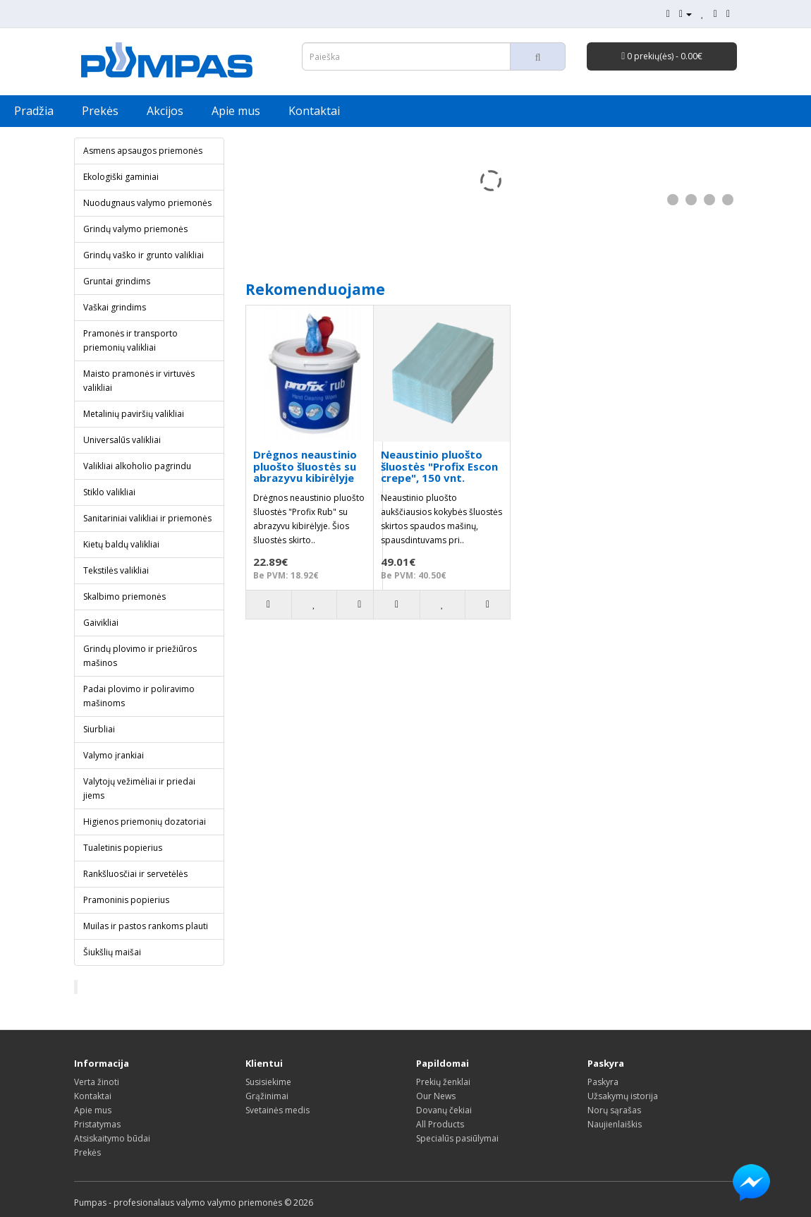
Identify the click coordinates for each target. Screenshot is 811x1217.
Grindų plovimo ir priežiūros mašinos (140, 656)
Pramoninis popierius (126, 900)
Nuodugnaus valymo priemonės (147, 203)
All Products (440, 1124)
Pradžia (34, 111)
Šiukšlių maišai (112, 952)
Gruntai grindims (116, 281)
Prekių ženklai (443, 1082)
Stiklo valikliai (109, 492)
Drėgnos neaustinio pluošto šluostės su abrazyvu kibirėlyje (305, 466)
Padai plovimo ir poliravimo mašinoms (139, 696)
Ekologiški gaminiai (121, 177)
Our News (436, 1096)
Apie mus (236, 111)
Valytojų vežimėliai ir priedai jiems (139, 788)
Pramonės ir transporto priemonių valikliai (130, 340)
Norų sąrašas (614, 1110)
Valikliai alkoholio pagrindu (137, 466)
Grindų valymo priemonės (135, 229)
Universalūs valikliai (122, 440)
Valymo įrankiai (113, 755)
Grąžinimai (266, 1096)
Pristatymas (97, 1124)
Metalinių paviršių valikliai (133, 414)
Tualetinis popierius (122, 848)
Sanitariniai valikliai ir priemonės (147, 518)
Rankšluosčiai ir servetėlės (135, 874)
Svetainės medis (277, 1110)
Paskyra (602, 1082)
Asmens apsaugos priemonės (142, 151)
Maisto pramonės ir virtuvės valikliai (139, 381)
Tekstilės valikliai (116, 570)
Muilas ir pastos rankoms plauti (145, 926)
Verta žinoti (96, 1082)
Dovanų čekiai (444, 1110)
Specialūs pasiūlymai (457, 1138)
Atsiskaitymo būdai (112, 1138)
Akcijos (165, 111)
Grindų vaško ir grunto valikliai (143, 255)
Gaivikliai (100, 623)
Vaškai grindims (114, 307)
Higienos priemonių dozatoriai (144, 822)
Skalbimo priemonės (124, 597)
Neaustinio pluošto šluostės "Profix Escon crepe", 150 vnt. (439, 466)
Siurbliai (99, 729)
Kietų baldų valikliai (121, 544)
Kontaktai (314, 111)
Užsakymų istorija (622, 1096)
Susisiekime (268, 1082)
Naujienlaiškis (614, 1124)
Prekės (100, 111)
